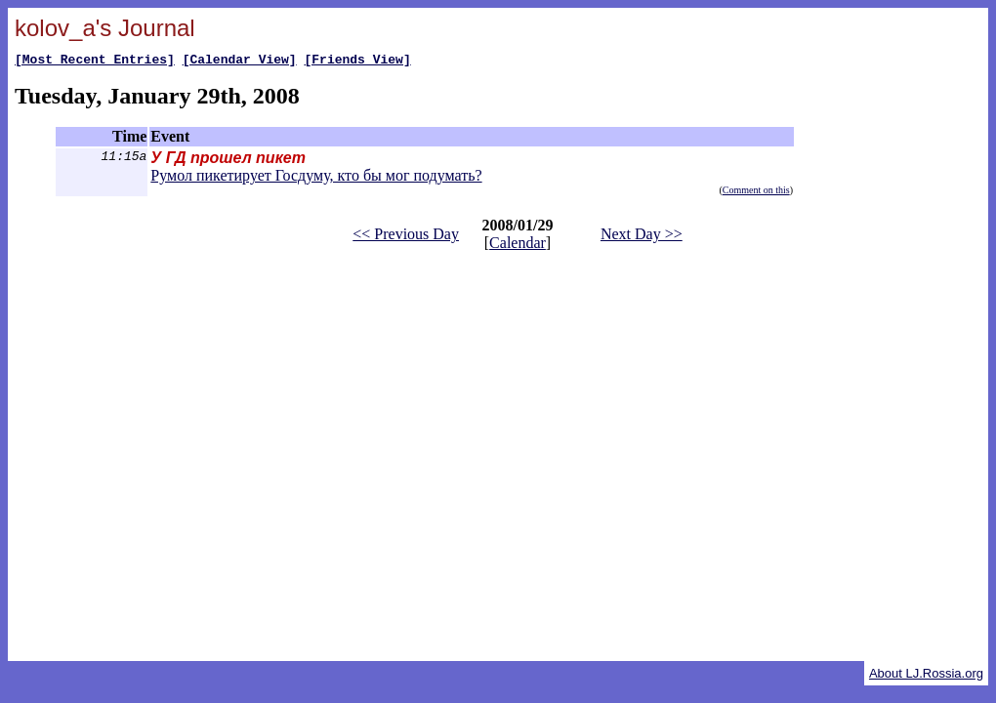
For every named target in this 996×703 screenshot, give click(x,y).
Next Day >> (642, 236)
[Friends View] (357, 61)
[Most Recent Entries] (95, 61)
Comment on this (756, 192)
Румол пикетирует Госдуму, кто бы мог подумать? (315, 178)
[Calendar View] (240, 61)
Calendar (517, 245)
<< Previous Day (406, 236)
